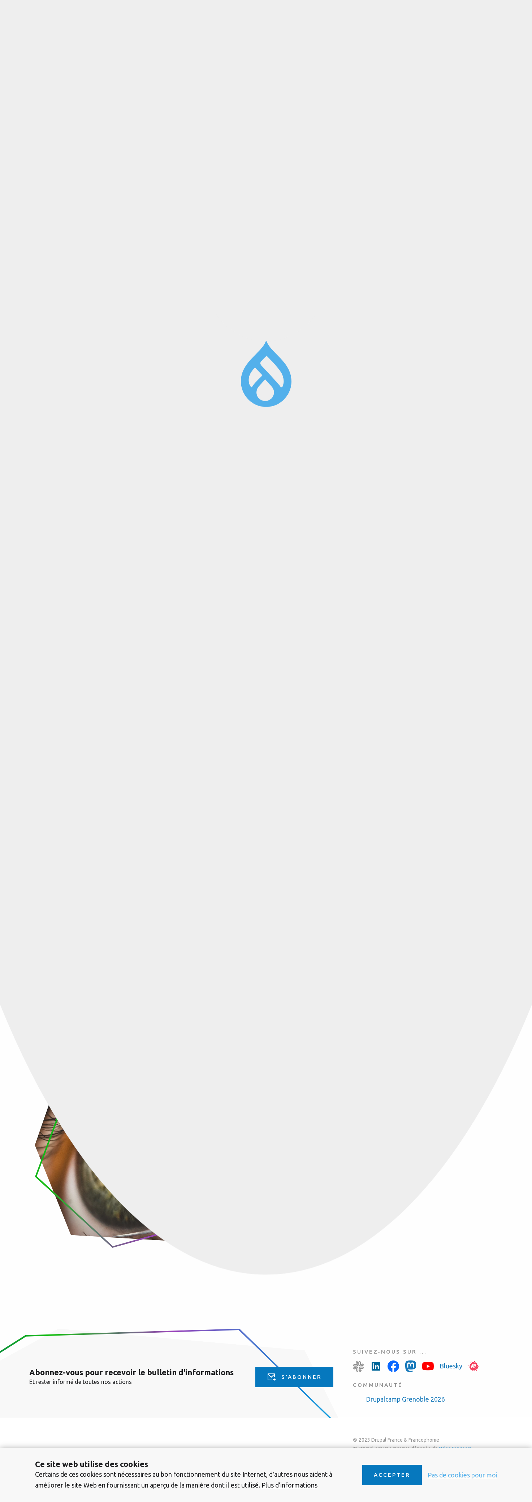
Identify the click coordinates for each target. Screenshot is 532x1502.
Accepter (392, 1475)
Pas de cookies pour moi (462, 1475)
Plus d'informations (289, 1485)
